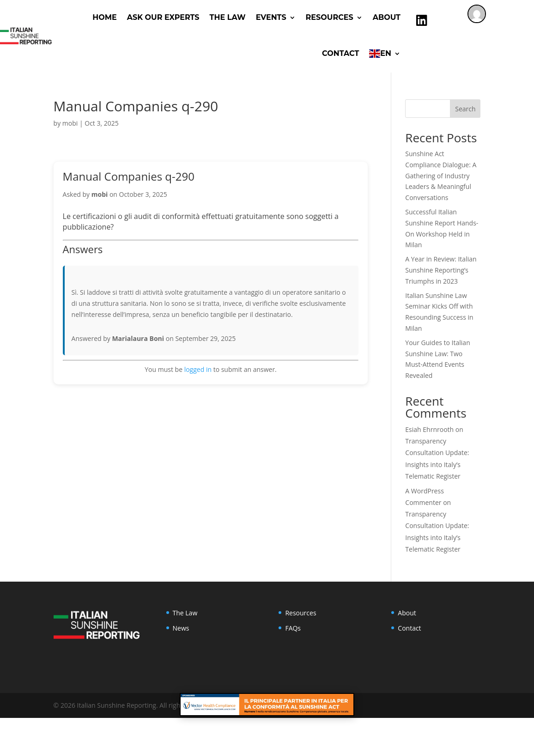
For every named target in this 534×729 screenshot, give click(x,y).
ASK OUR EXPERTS (163, 17)
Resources (300, 612)
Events (271, 17)
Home (104, 17)
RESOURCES (329, 17)
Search (465, 108)
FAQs (293, 628)
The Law (228, 17)
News (181, 628)
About (386, 17)
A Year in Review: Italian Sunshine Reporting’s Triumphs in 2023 (440, 270)
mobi (70, 123)
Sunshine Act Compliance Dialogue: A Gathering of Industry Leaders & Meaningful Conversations (440, 175)
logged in (198, 369)
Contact (340, 53)
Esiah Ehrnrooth (429, 429)
